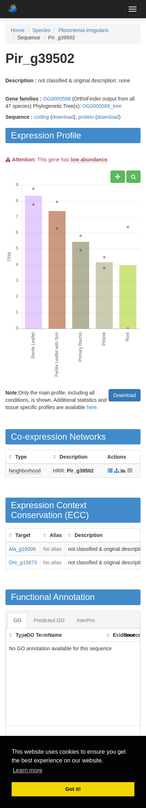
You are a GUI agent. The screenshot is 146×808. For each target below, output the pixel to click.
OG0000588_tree (102, 106)
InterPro (86, 620)
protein (86, 117)
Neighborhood (25, 471)
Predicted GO (49, 620)
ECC (77, 515)
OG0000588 (57, 99)
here (91, 407)
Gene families (21, 99)
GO (17, 620)
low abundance (88, 159)
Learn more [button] (27, 770)
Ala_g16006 (22, 549)
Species (41, 30)
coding (41, 117)
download (63, 117)
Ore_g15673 (23, 562)
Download (124, 395)
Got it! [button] (73, 789)
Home (17, 30)
